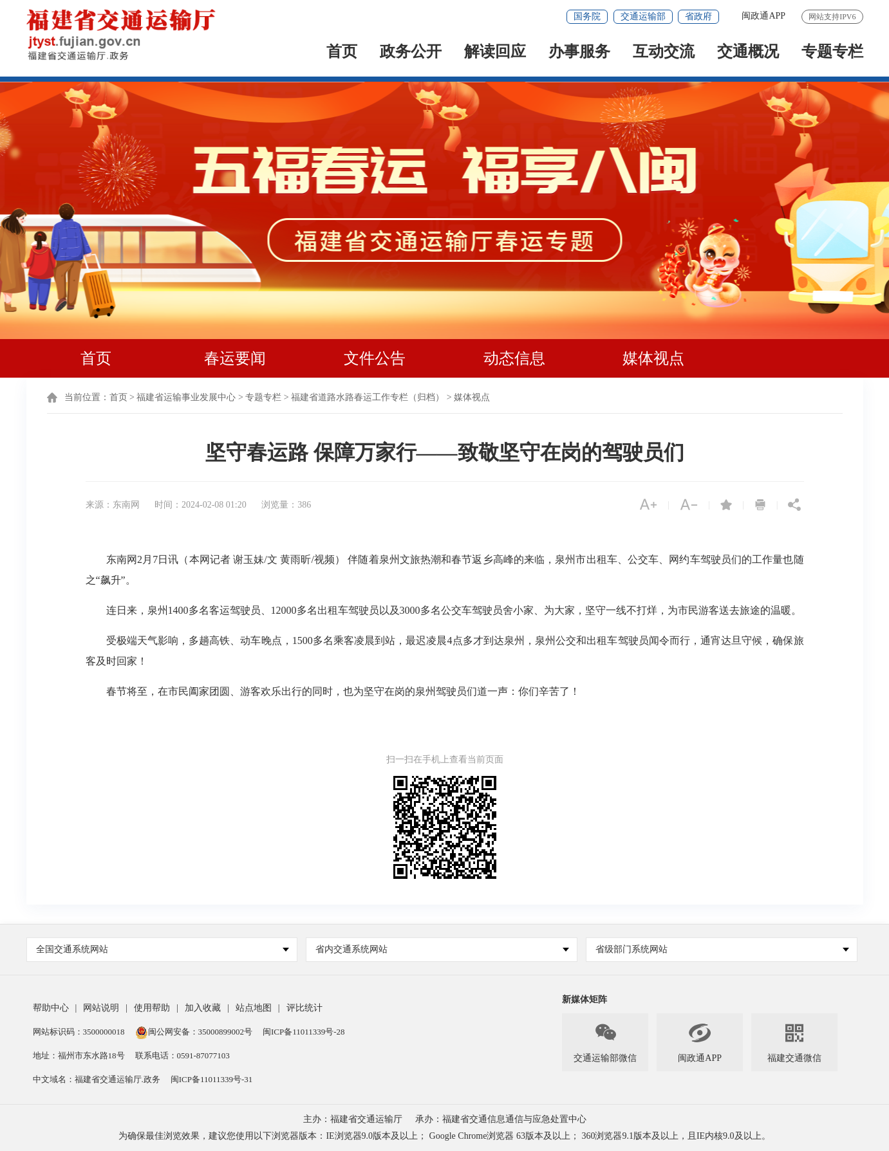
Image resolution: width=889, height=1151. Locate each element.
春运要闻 (235, 358)
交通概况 (748, 52)
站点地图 (254, 1008)
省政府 (698, 16)
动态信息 (514, 358)
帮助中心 (51, 1008)
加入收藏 (203, 1008)
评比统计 (304, 1008)
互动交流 (664, 52)
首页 (341, 52)
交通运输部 (643, 16)
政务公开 (411, 52)
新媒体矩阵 (584, 999)
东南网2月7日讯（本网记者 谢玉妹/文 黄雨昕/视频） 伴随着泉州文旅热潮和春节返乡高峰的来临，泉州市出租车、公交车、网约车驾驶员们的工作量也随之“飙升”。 (445, 569)
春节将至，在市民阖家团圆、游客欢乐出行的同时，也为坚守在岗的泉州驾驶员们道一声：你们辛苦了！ (333, 691)
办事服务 (579, 52)
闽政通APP (763, 16)
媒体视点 (653, 358)
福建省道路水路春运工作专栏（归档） (367, 397)
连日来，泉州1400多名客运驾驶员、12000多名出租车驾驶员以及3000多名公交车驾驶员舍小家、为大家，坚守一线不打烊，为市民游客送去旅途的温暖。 (443, 610)
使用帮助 (152, 1008)
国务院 (587, 16)
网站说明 (101, 1008)
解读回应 (495, 52)
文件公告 (375, 358)
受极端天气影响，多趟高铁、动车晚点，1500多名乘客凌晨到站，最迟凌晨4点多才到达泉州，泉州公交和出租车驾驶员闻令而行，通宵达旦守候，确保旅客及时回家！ (445, 651)
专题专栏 (832, 52)
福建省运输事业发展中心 (186, 397)
